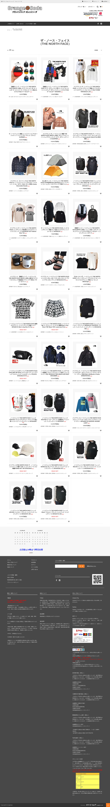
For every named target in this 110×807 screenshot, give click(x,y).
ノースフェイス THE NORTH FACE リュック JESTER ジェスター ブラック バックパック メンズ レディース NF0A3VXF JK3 (23, 512)
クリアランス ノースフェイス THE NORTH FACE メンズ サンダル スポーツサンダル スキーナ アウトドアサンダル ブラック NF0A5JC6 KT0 (55, 278)
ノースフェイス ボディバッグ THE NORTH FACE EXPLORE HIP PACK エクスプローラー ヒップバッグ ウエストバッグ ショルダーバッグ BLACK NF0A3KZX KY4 (23, 373)
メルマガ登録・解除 (30, 23)
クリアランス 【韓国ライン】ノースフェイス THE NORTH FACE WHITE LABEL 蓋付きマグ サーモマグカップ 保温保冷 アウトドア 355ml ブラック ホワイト (23, 279)
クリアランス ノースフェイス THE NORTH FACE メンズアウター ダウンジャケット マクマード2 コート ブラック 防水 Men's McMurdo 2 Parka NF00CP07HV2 (87, 373)
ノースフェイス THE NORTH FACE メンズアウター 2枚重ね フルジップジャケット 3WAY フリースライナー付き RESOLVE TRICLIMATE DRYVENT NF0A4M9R (55, 373)
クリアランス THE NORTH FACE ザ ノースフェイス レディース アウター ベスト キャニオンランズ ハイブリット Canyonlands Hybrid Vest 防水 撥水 (87, 136)
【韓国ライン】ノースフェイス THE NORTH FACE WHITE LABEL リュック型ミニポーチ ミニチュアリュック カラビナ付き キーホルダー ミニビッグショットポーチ (87, 230)
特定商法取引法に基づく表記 (14, 579)
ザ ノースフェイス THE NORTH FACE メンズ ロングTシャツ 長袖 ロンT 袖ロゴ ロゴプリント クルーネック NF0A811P (55, 229)
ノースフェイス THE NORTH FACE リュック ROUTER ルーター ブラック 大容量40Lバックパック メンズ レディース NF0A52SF (55, 419)
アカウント (86, 1)
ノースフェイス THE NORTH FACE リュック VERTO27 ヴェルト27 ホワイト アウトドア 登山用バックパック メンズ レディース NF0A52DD (23, 420)
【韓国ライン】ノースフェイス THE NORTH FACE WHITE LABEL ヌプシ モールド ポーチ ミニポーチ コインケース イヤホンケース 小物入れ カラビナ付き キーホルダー (23, 89)
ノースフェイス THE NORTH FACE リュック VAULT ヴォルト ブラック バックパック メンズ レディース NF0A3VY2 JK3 (55, 512)
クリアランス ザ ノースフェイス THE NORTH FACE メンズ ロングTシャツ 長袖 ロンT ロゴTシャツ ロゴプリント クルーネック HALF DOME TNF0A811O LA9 (87, 89)
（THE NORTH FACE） (18, 29)
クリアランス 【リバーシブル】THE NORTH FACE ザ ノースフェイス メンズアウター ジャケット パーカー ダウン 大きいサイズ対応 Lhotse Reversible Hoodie (23, 183)
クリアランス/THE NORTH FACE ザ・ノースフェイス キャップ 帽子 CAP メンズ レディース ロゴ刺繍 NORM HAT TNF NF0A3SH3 (23, 466)
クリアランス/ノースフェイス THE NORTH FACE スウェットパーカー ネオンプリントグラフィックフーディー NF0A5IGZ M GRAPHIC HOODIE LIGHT (87, 420)
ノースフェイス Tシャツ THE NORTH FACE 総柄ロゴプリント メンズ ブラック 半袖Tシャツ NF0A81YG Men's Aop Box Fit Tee (23, 325)
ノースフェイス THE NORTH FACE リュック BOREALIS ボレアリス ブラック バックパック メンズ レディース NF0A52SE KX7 (55, 466)
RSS (8, 577)
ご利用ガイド (10, 23)
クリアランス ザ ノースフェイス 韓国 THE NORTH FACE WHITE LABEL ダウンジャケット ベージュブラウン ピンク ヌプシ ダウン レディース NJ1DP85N (55, 136)
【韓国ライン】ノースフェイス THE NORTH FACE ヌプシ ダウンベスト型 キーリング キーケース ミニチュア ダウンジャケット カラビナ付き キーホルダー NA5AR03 (55, 89)
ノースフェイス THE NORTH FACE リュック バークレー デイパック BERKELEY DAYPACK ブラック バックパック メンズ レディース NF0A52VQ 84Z (87, 326)
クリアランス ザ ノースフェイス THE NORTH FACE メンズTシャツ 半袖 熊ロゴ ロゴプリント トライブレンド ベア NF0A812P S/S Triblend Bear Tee (23, 230)
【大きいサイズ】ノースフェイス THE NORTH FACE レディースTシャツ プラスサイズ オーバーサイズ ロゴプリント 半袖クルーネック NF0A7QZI (87, 279)
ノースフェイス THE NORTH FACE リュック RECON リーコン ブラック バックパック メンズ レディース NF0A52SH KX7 (87, 466)
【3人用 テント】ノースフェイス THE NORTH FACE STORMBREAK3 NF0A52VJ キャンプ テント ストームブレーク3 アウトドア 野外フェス (55, 182)
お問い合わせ (20, 23)
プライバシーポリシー (12, 581)
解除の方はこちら (91, 566)
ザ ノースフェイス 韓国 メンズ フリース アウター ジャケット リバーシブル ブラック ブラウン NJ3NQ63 (23, 135)
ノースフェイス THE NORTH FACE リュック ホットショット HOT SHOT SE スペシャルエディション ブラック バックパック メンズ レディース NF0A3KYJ (87, 183)
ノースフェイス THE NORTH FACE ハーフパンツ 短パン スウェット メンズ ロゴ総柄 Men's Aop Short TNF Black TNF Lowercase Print (55, 325)
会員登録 (105, 1)
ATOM (12, 577)
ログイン (95, 1)
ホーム (8, 30)
